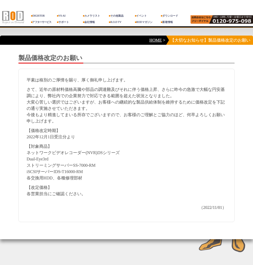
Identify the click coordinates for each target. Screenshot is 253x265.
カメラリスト (91, 15)
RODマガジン (143, 22)
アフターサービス (41, 22)
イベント (141, 15)
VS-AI (61, 15)
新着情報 (167, 22)
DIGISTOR (38, 15)
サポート (63, 22)
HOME (155, 40)
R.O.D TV (115, 22)
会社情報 (89, 22)
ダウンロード (169, 15)
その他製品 (116, 15)
